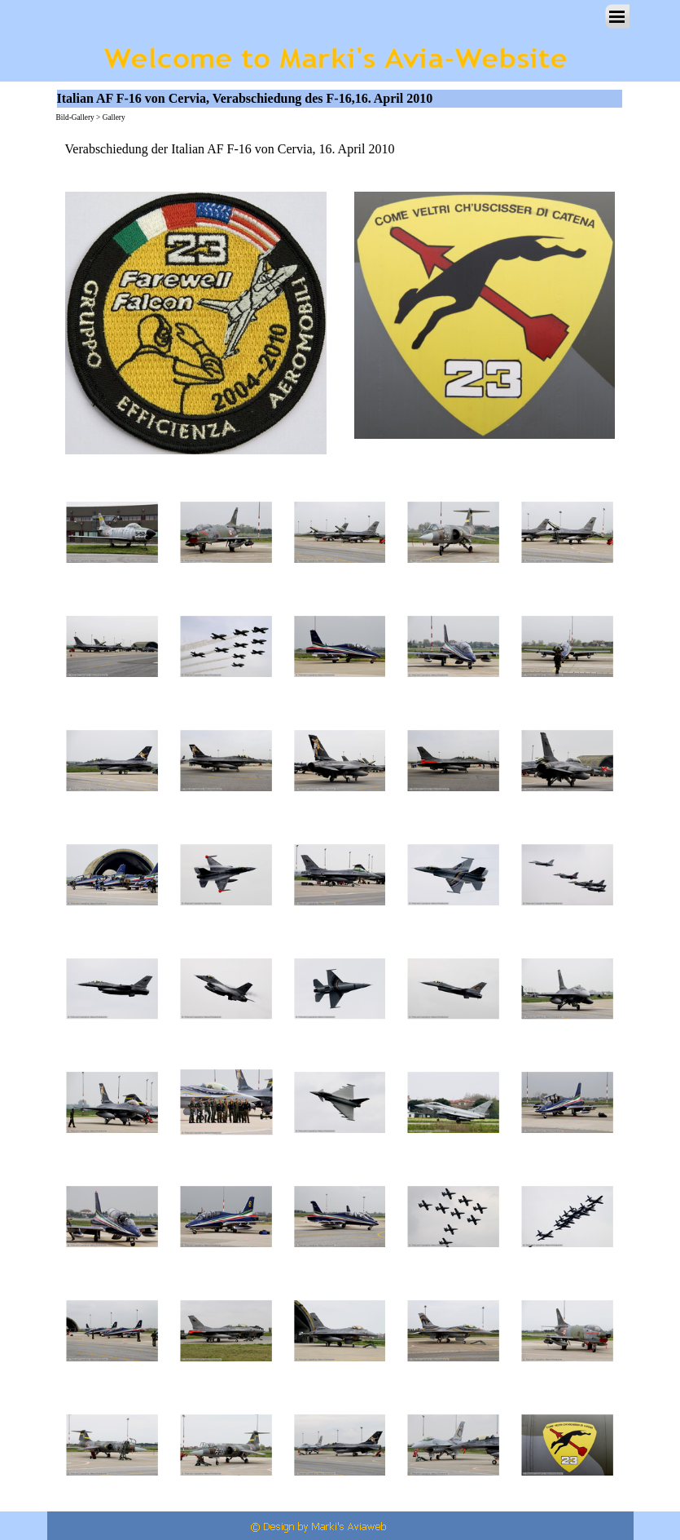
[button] (112, 533)
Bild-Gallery (75, 117)
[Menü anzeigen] (617, 16)
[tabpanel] (340, 149)
